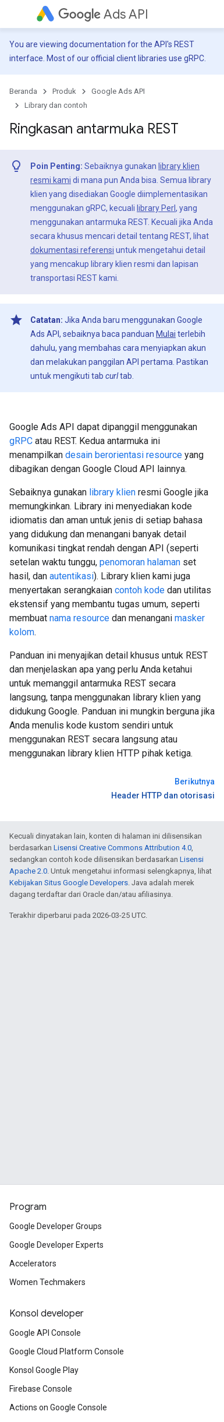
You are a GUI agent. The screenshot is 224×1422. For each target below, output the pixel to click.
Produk (64, 91)
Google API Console (45, 1332)
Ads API (103, 14)
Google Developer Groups (55, 1226)
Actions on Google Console (58, 1407)
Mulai (166, 334)
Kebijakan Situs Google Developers (68, 882)
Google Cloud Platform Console (66, 1351)
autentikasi (71, 576)
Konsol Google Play (44, 1370)
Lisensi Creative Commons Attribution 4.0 (122, 847)
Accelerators (32, 1263)
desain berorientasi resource (123, 454)
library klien (112, 492)
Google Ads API (118, 91)
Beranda (23, 91)
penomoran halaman (139, 562)
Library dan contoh (55, 105)
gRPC (21, 440)
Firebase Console (40, 1388)
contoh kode (140, 590)
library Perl (156, 208)
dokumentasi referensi (72, 250)
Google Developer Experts (56, 1244)
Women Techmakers (47, 1282)
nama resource (79, 618)
